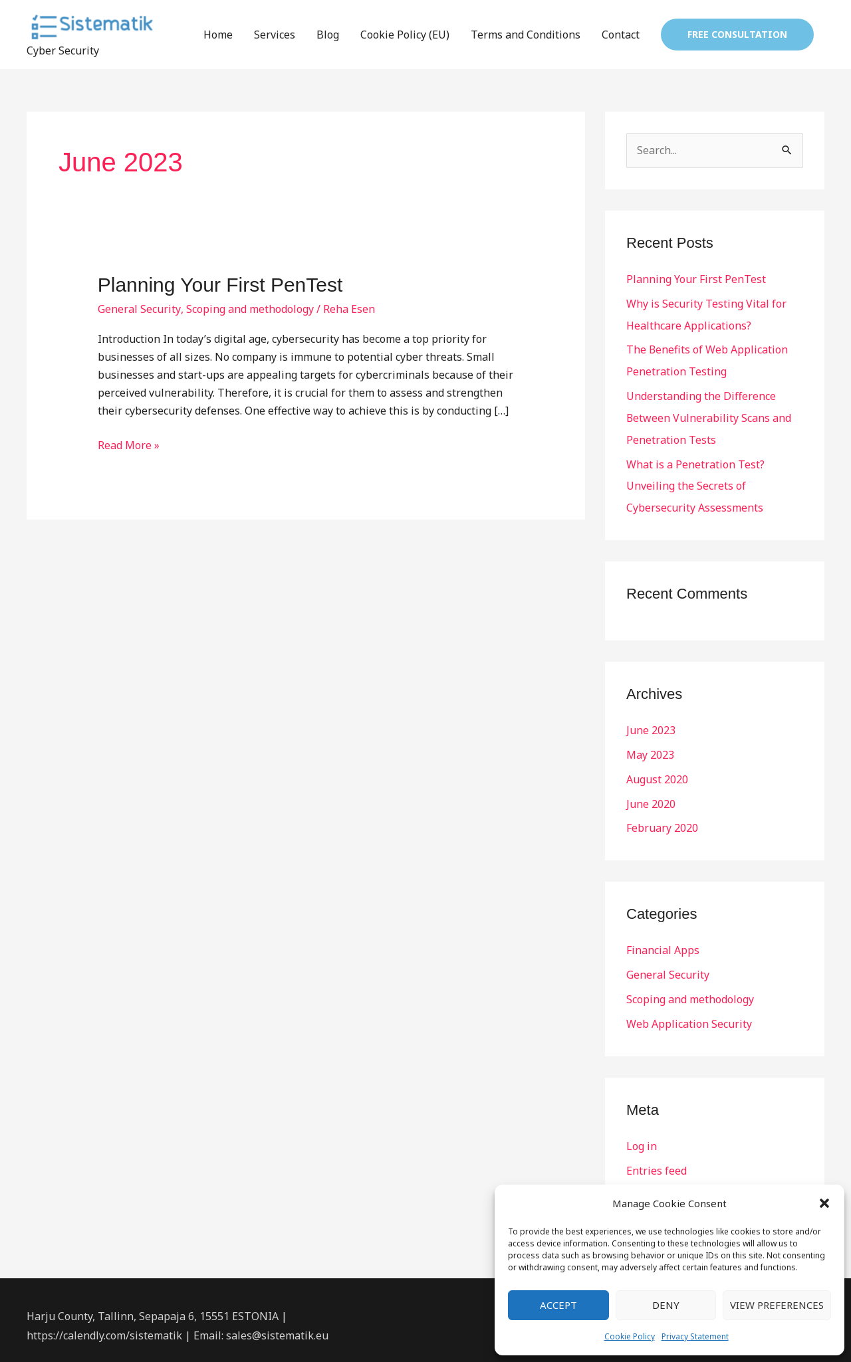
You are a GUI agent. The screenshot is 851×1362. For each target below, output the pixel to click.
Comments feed (665, 1183)
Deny (665, 1305)
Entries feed (656, 1159)
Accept (558, 1305)
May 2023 (650, 748)
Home (218, 35)
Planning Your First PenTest (220, 285)
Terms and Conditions (525, 35)
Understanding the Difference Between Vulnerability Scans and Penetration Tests (709, 415)
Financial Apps (662, 942)
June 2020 (650, 796)
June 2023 (650, 725)
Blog (327, 35)
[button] (824, 1203)
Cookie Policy (629, 1336)
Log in (641, 1135)
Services (274, 35)
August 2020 (657, 772)
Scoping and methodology (249, 309)
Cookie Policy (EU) (404, 35)
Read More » (129, 445)
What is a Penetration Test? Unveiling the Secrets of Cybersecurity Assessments (695, 481)
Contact (621, 35)
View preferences (777, 1305)
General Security (139, 309)
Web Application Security (689, 1014)
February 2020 (662, 820)
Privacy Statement (695, 1336)
